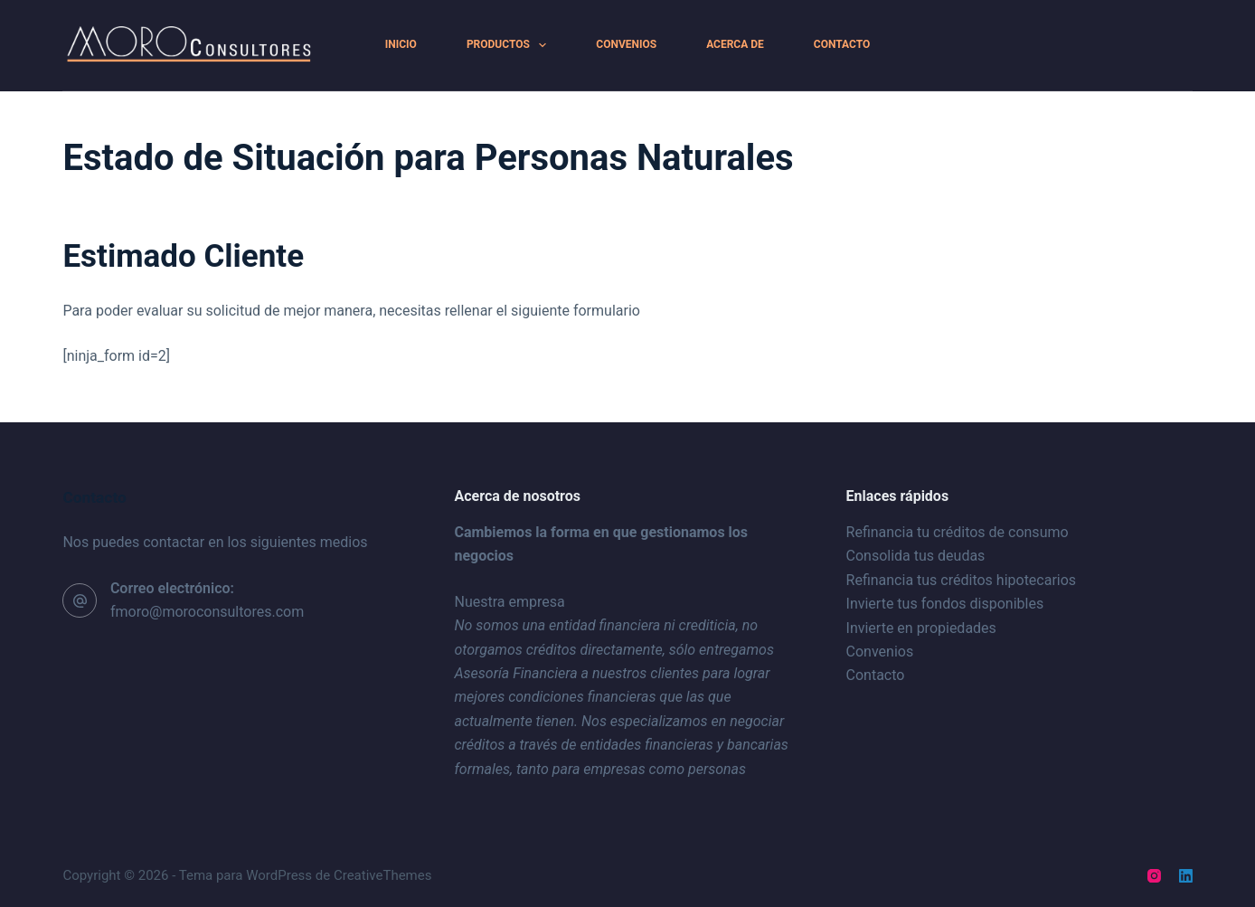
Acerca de (735, 44)
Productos (510, 45)
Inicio (401, 44)
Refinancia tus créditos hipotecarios (961, 580)
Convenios (626, 44)
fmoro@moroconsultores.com (207, 611)
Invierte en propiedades (921, 628)
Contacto (842, 44)
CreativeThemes (383, 875)
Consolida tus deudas (916, 555)
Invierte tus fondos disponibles (945, 603)
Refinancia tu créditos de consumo (957, 532)
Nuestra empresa (509, 601)
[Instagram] (1154, 876)
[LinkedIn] (1186, 876)
